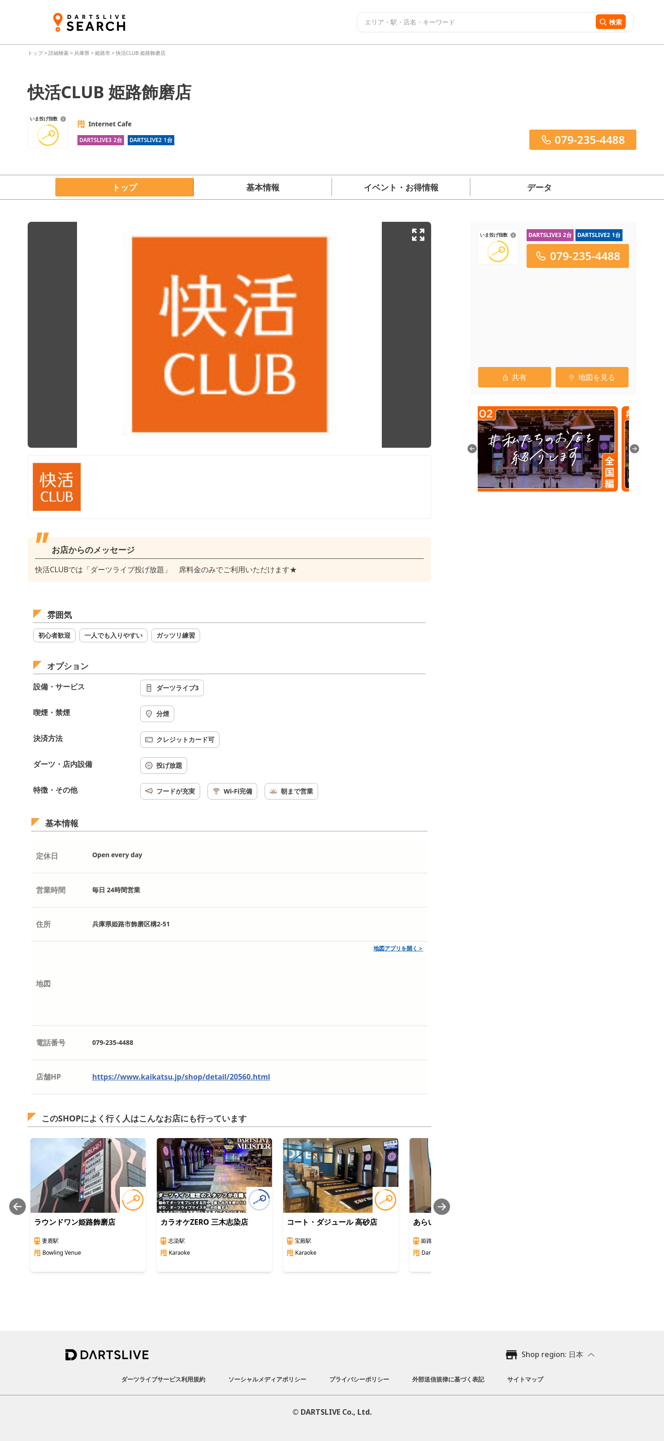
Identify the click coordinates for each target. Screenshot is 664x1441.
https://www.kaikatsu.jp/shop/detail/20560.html (181, 1077)
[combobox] (475, 22)
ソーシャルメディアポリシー (267, 1379)
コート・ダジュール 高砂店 (332, 1222)
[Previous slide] (17, 1206)
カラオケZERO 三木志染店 (204, 1222)
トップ (36, 52)
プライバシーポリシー (359, 1379)
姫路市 (102, 52)
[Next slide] (442, 1206)
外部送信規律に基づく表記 (448, 1379)
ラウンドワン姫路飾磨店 (74, 1222)
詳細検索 (59, 52)
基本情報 (262, 187)
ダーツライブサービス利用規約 (163, 1379)
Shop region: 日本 (552, 1354)
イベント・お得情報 (401, 187)
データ (539, 187)
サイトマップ (525, 1379)
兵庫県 (81, 52)
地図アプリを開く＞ (398, 948)
